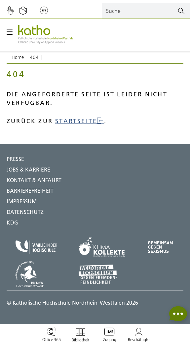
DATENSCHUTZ (25, 212)
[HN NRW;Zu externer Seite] (36, 274)
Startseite (79, 121)
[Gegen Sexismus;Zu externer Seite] (160, 247)
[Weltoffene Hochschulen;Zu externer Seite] (102, 274)
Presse (15, 159)
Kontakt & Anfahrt (34, 180)
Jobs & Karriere (28, 169)
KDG (12, 222)
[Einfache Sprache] (23, 11)
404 (34, 57)
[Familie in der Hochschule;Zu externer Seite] (36, 247)
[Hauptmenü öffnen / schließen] (10, 32)
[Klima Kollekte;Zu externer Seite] (102, 247)
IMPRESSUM (22, 201)
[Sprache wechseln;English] (44, 11)
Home (18, 57)
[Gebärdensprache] (10, 11)
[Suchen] (181, 11)
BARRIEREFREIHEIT (30, 190)
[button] (178, 313)
